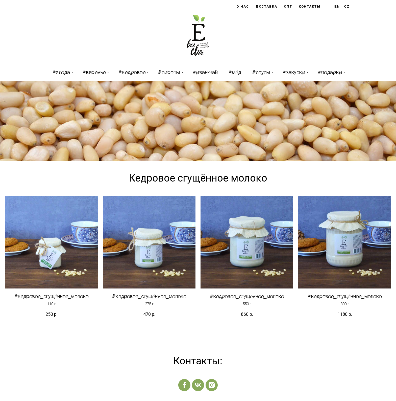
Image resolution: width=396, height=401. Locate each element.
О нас (242, 6)
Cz (347, 6)
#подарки (330, 72)
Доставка (266, 6)
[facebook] (184, 385)
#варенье (94, 72)
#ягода (61, 72)
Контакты (309, 6)
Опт (288, 6)
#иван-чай (205, 72)
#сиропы (169, 72)
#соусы (261, 72)
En (337, 6)
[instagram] (212, 385)
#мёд (235, 72)
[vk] (198, 385)
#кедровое (132, 72)
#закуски (294, 72)
